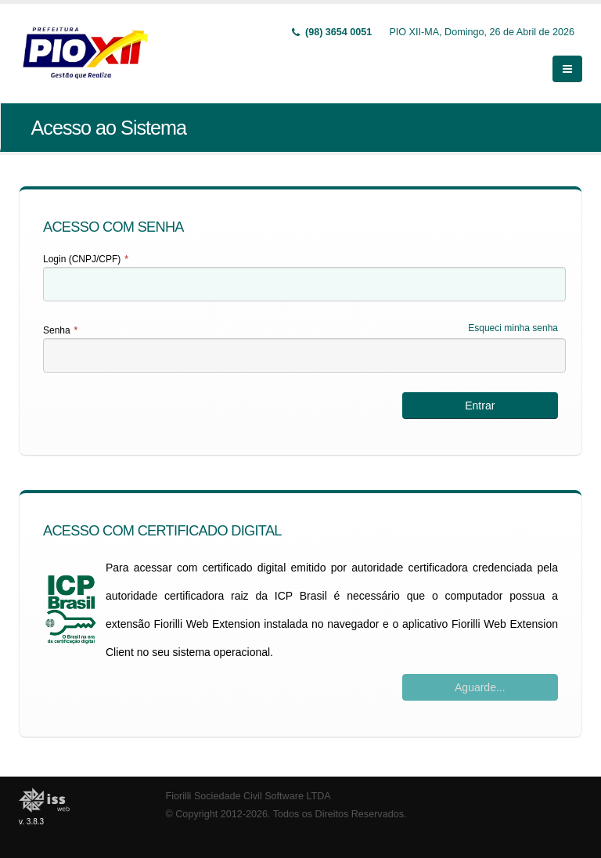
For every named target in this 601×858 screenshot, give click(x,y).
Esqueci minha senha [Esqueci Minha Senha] (513, 328)
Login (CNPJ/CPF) (85, 259)
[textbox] (304, 284)
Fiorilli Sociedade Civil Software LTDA (248, 796)
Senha (60, 330)
